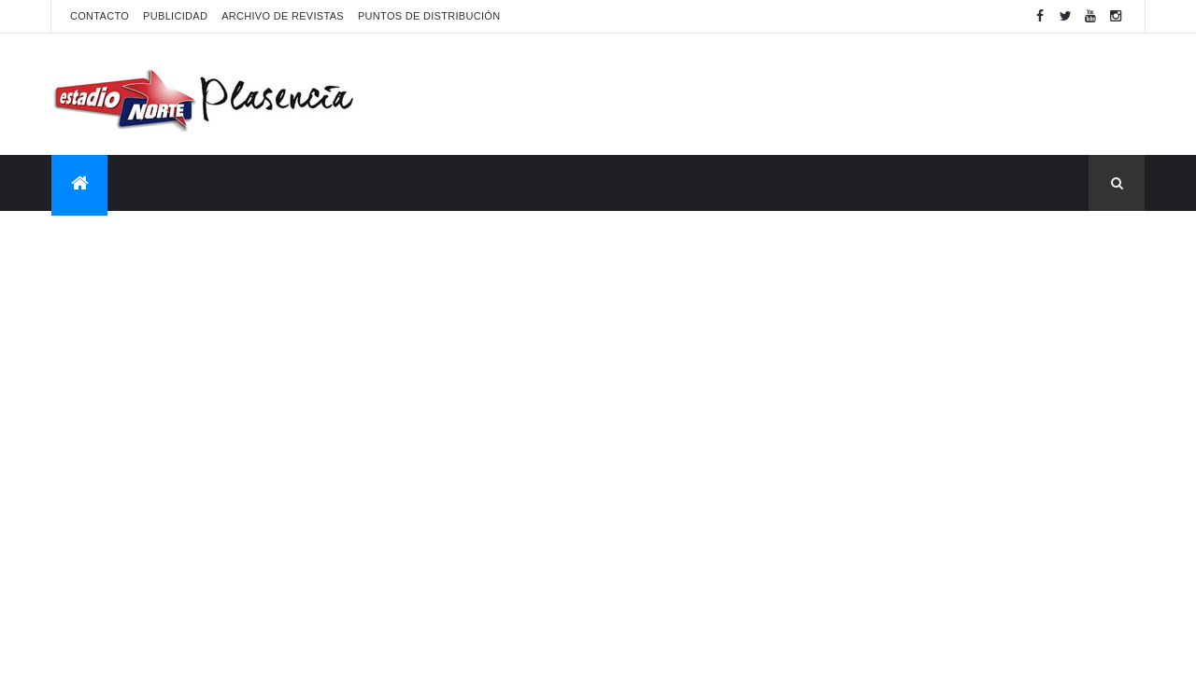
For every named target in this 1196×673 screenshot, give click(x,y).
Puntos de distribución (429, 15)
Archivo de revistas (282, 15)
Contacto (99, 15)
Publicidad (175, 15)
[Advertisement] (804, 94)
